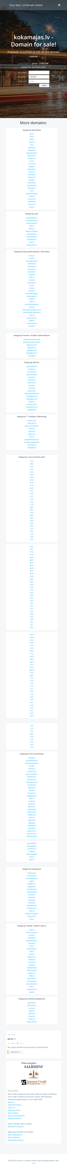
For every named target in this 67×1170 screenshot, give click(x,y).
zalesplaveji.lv (31, 854)
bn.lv (32, 482)
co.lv (31, 501)
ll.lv (31, 625)
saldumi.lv (32, 820)
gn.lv (32, 568)
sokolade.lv (31, 825)
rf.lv (31, 680)
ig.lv (31, 592)
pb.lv (32, 659)
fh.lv (31, 546)
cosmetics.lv (31, 771)
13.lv (33, 1163)
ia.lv (31, 590)
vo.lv (31, 741)
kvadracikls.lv (32, 237)
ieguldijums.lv (31, 353)
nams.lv (32, 307)
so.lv (31, 705)
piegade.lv (32, 886)
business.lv (31, 372)
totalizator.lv (32, 989)
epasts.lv (31, 434)
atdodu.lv (31, 147)
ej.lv (31, 529)
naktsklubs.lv (32, 970)
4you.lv (32, 142)
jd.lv (31, 600)
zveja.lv (32, 992)
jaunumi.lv (32, 391)
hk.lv (32, 584)
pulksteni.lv (31, 812)
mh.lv (32, 637)
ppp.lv (31, 670)
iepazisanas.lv (31, 940)
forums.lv (31, 164)
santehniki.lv (32, 892)
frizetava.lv (31, 873)
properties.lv (32, 318)
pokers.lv (31, 973)
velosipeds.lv (32, 846)
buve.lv (32, 258)
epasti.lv (31, 431)
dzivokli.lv (31, 272)
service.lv (31, 895)
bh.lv (32, 480)
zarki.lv (32, 857)
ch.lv (31, 493)
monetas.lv (31, 182)
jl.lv (31, 609)
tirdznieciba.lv (31, 836)
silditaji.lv (31, 823)
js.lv (31, 611)
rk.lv (31, 691)
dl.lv (31, 512)
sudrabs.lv (32, 828)
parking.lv (32, 809)
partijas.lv (32, 188)
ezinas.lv (31, 385)
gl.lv (31, 565)
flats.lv (31, 277)
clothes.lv (31, 769)
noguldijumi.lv (31, 396)
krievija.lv (31, 174)
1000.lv (31, 139)
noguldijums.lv (31, 399)
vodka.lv (32, 851)
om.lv (32, 656)
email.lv (32, 428)
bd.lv (32, 477)
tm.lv (32, 713)
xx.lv (31, 744)
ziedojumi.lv (31, 410)
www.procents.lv (14, 1110)
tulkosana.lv (32, 908)
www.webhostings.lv (16, 1140)
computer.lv (31, 423)
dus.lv (32, 161)
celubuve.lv (31, 266)
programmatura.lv (31, 439)
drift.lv (31, 226)
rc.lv (31, 678)
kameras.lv (32, 785)
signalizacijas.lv (32, 193)
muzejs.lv (31, 965)
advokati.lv (32, 1003)
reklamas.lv (31, 445)
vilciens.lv (31, 204)
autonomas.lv (31, 223)
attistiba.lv (32, 150)
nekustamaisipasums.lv (32, 310)
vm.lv (32, 736)
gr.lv (31, 571)
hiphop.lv (31, 938)
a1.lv (31, 461)
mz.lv (32, 643)
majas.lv (32, 299)
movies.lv (31, 962)
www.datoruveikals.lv (16, 1126)
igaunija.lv (32, 169)
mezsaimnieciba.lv (32, 304)
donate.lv (31, 377)
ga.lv (32, 557)
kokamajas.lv (25, 63)
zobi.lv (31, 919)
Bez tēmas (11, 1035)
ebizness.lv (31, 383)
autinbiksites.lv (32, 760)
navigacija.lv (31, 796)
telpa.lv (32, 320)
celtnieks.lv (31, 264)
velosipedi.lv (32, 843)
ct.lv (31, 504)
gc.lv (31, 563)
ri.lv (31, 686)
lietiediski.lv (31, 239)
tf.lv (31, 710)
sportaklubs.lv (31, 984)
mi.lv (31, 640)
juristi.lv (32, 1008)
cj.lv (31, 496)
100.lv (32, 136)
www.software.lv (14, 1137)
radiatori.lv (32, 815)
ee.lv (31, 523)
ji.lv (31, 606)
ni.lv (31, 648)
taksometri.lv (32, 245)
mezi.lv (31, 301)
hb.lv (32, 576)
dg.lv (32, 507)
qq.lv (31, 675)
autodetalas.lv (31, 218)
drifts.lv (32, 229)
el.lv (31, 531)
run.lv (32, 191)
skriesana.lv (31, 981)
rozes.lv (32, 817)
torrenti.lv (32, 199)
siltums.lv (31, 897)
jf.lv (31, 603)
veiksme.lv (32, 201)
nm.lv (32, 651)
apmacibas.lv (32, 366)
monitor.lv (32, 793)
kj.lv (31, 614)
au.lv (32, 474)
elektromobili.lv (32, 231)
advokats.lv (31, 1005)
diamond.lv (32, 779)
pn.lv (32, 667)
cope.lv (31, 930)
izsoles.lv (31, 291)
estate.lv (31, 274)
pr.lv (31, 672)
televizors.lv (31, 833)
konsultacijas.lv (32, 878)
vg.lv (31, 733)
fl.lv (31, 549)
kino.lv (31, 951)
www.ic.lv (11, 1102)
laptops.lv (32, 787)
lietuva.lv (31, 177)
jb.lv (31, 598)
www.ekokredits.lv (15, 1118)
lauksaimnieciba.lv (32, 393)
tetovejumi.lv (32, 905)
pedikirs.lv (32, 884)
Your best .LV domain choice (26, 5)
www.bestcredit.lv (14, 1105)
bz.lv (31, 488)
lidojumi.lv (32, 957)
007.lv (32, 134)
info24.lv (31, 388)
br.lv (31, 485)
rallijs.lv (32, 976)
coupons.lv (32, 158)
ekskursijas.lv (31, 932)
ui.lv (31, 725)
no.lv (32, 653)
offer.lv (32, 798)
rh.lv (31, 683)
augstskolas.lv (31, 153)
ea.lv (31, 520)
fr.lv (31, 552)
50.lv (31, 145)
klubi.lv (32, 954)
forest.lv (31, 280)
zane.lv (31, 207)
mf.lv (32, 634)
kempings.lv (31, 949)
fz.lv (31, 554)
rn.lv (31, 694)
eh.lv (32, 526)
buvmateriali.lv (31, 261)
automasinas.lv (32, 220)
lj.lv (31, 622)
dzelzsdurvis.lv (31, 782)
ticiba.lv (32, 196)
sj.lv (31, 702)
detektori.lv (31, 777)
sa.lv (31, 697)
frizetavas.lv (31, 875)
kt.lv (31, 617)
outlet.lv (32, 801)
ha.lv (32, 573)
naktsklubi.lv (32, 968)
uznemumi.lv (32, 404)
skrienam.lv (31, 978)
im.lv (31, 595)
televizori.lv (31, 831)
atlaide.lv (31, 758)
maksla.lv (31, 959)
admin (11, 1043)
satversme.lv (32, 1022)
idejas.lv (32, 166)
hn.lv (32, 587)
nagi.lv (31, 881)
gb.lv (32, 560)
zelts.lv (31, 859)
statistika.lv (31, 447)
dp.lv (32, 515)
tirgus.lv (32, 401)
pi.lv (31, 664)
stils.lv (31, 986)
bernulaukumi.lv (31, 763)
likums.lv (31, 1013)
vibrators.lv (31, 849)
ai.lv (31, 466)
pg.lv (32, 662)
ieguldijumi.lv (32, 350)
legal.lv (31, 1011)
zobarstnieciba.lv (31, 913)
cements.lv (32, 269)
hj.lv (31, 581)
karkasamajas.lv (31, 293)
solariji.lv (31, 900)
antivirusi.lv (31, 420)
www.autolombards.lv (16, 1116)
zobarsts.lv (31, 916)
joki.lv (32, 946)
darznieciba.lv (31, 374)
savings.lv (32, 356)
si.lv (31, 699)
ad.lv (31, 464)
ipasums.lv (32, 283)
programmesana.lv (31, 442)
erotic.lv (32, 935)
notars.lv (31, 1019)
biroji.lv (32, 255)
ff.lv (31, 539)
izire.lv (31, 285)
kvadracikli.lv (32, 234)
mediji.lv (32, 180)
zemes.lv (31, 326)
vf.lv (31, 731)
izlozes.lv (31, 943)
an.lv (32, 472)
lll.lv (31, 627)
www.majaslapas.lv (15, 1135)
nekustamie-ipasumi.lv (32, 312)
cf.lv (31, 491)
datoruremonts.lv (32, 426)
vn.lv (31, 739)
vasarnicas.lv (32, 323)
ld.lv (31, 619)
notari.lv (31, 1016)
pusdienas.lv (32, 889)
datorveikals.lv (31, 774)
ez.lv (31, 534)
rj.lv (31, 689)
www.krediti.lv (13, 1113)
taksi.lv (31, 242)
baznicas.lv (32, 155)
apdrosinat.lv (32, 345)
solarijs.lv (31, 903)
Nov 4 (19, 1043)
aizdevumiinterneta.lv (31, 339)
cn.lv (31, 499)
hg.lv (32, 579)
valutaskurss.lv (32, 407)
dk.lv (31, 510)
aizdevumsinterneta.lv (31, 342)
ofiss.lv (31, 315)
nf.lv (31, 645)
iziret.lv (32, 288)
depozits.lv (32, 347)
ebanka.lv (31, 380)
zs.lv (31, 747)
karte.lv (32, 172)
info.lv (31, 437)
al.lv (31, 469)
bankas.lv (31, 369)
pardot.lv (31, 806)
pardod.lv (31, 804)
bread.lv (32, 766)
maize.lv (32, 790)
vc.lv (31, 728)
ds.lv (31, 518)
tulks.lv (32, 911)
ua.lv (32, 716)
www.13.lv (11, 1107)
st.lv (31, 708)
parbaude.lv (31, 185)
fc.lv (31, 537)
